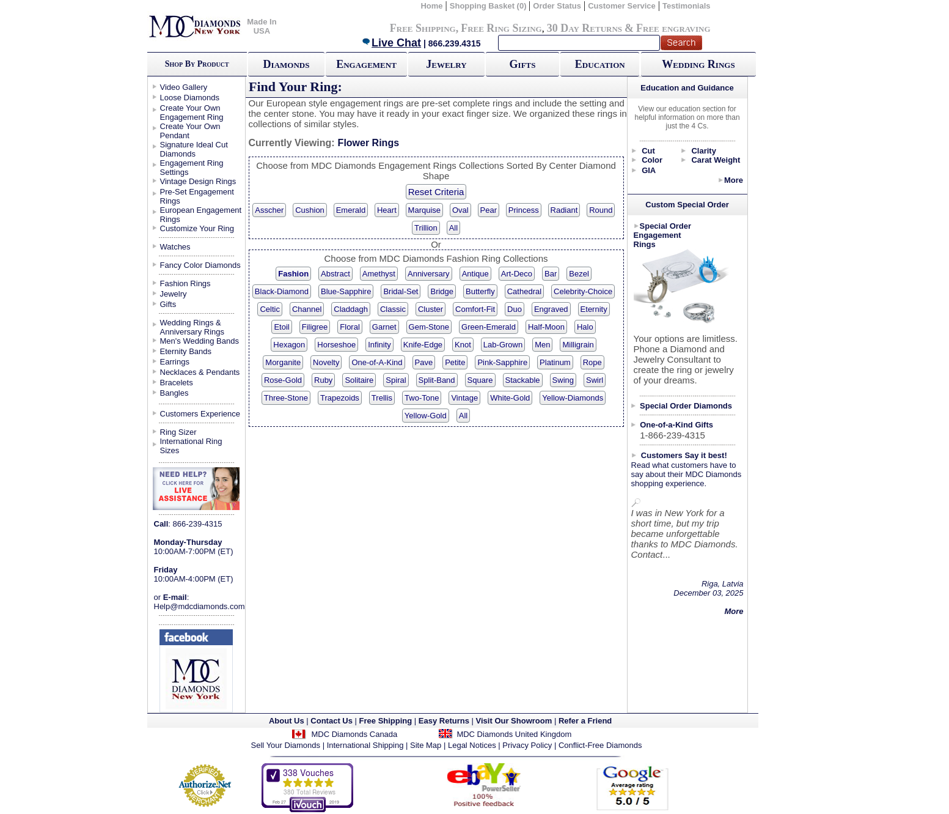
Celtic (270, 309)
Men (542, 344)
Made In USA (261, 26)
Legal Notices (472, 745)
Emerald (350, 210)
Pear (488, 210)
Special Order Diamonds (686, 405)
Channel (306, 309)
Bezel (579, 273)
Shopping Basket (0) (489, 5)
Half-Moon (546, 326)
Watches (175, 246)
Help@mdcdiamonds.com (199, 606)
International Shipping (365, 745)
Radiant (564, 210)
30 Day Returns (584, 28)
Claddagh (351, 309)
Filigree (315, 326)
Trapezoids (339, 397)
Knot (463, 344)
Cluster (430, 309)
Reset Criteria (436, 192)
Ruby (323, 380)
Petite (455, 362)
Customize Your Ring (197, 228)
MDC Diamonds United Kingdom (513, 734)
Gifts (523, 64)
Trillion (426, 227)
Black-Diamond (282, 291)
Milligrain (577, 344)
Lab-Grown (502, 344)
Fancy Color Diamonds (200, 265)
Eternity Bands (186, 351)
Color (652, 160)
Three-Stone (286, 397)
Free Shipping (423, 28)
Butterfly (480, 291)
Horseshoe (336, 344)
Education (600, 64)
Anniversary (429, 273)
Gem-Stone (429, 326)
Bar (550, 273)
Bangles (174, 393)
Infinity (379, 344)
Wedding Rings (698, 64)
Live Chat (391, 43)
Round (600, 210)
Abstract (335, 273)
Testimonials (686, 5)
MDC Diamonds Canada (354, 734)
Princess (523, 210)
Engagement (366, 64)
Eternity (594, 309)
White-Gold (510, 397)
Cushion (309, 210)
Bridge (441, 291)
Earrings (174, 361)
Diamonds (286, 64)
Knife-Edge (422, 344)
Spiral (396, 380)
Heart (387, 210)
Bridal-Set (400, 291)
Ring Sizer (178, 432)
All (453, 227)
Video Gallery (184, 87)
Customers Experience (200, 413)
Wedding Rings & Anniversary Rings (192, 327)
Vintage (464, 397)
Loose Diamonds (190, 97)
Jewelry (446, 64)
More (733, 180)
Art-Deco (516, 273)
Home (431, 5)
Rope (592, 362)
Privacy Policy (527, 745)
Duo (514, 309)
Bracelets (176, 382)
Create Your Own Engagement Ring (192, 112)
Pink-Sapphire (502, 362)
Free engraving (673, 28)
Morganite (283, 362)
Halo (585, 326)
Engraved (551, 309)
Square (480, 380)
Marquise (424, 210)
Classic (393, 309)
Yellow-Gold (426, 415)
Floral (350, 326)
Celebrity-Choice (583, 291)
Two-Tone (422, 397)
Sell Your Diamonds (285, 745)
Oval (460, 210)
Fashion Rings (185, 283)
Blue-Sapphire (346, 291)
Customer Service (622, 5)
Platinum (555, 362)
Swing (563, 380)
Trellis (382, 397)
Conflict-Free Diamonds (600, 745)
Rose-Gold (283, 380)
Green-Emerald (488, 326)
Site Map (425, 745)
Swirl (594, 380)
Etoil (281, 326)
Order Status (557, 5)
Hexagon (289, 344)
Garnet (384, 326)
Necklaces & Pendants (200, 372)
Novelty (326, 362)
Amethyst (378, 273)
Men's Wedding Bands (199, 341)
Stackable (522, 380)
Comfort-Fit (475, 309)
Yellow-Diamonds (572, 397)
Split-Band (437, 380)
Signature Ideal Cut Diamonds (194, 149)
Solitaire (359, 380)
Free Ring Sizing (501, 28)
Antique (475, 273)
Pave (424, 362)
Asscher (269, 210)
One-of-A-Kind (376, 362)
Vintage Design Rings (198, 181)
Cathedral (524, 291)
